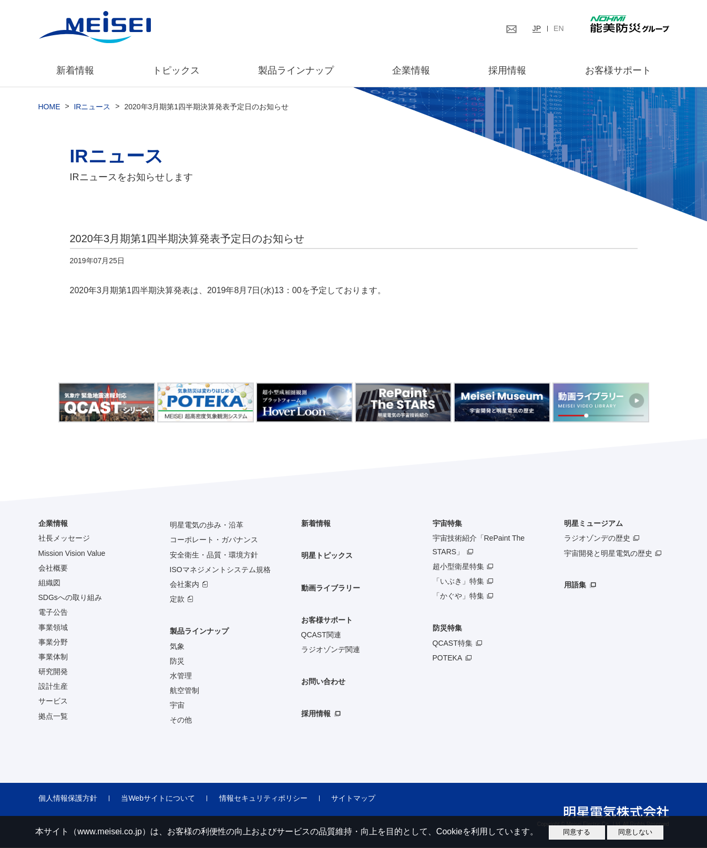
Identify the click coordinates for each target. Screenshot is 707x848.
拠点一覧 (53, 716)
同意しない (635, 832)
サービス (53, 701)
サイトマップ (352, 798)
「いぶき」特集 (458, 581)
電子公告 (53, 612)
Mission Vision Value (72, 553)
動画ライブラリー (330, 588)
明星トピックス (327, 556)
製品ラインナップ (199, 631)
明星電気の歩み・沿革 (206, 525)
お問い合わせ (323, 682)
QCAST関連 (321, 634)
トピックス (176, 70)
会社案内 (184, 584)
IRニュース (92, 107)
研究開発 (53, 672)
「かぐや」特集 (458, 596)
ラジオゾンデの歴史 (597, 538)
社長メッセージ (64, 538)
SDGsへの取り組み (70, 598)
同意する (576, 832)
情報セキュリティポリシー (262, 798)
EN (558, 28)
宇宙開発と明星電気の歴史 (608, 553)
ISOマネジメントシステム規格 (220, 569)
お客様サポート (617, 70)
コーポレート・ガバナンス (214, 540)
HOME (49, 107)
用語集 (575, 585)
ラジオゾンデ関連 (330, 650)
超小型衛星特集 (458, 566)
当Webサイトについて (158, 798)
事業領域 (53, 627)
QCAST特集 (453, 643)
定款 (177, 599)
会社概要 (53, 568)
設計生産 (53, 686)
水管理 (181, 675)
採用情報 (507, 70)
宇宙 (177, 705)
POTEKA (448, 658)
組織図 (49, 582)
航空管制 (184, 691)
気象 (177, 646)
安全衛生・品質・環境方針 (214, 555)
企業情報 (411, 70)
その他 (181, 720)
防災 (177, 661)
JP (536, 28)
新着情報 (76, 70)
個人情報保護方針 (67, 798)
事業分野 (53, 642)
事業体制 (53, 657)
